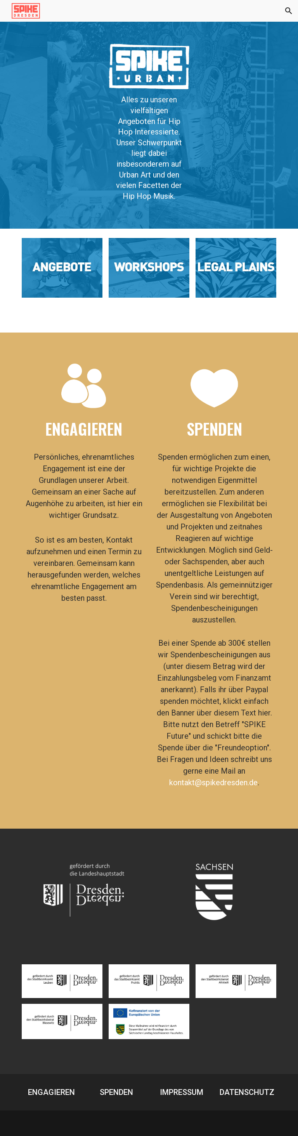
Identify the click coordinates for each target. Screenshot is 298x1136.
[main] (149, 148)
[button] (288, 11)
